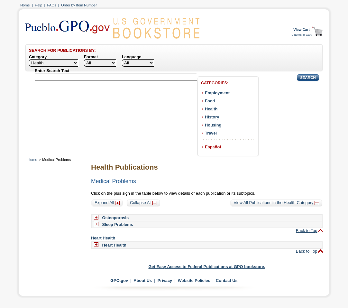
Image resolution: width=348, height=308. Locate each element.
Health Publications (124, 167)
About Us (142, 280)
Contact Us (227, 280)
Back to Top (306, 230)
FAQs (51, 5)
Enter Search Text (52, 70)
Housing (213, 125)
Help (38, 5)
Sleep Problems (117, 224)
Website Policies (194, 280)
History (212, 117)
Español (213, 147)
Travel (211, 133)
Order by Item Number (79, 5)
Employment (217, 92)
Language (131, 56)
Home (25, 5)
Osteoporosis (115, 217)
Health (211, 109)
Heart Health (114, 245)
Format (91, 56)
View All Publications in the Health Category (276, 202)
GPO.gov (119, 280)
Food (210, 100)
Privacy (165, 280)
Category (38, 56)
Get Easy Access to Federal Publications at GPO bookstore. (207, 266)
